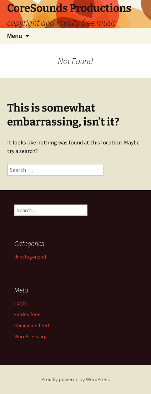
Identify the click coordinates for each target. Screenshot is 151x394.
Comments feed (31, 325)
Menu (14, 36)
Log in (20, 303)
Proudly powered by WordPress (75, 379)
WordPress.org (30, 336)
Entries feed (27, 314)
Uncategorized (30, 256)
